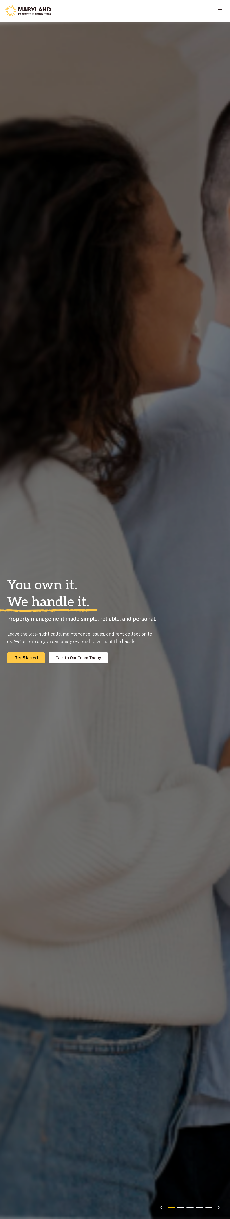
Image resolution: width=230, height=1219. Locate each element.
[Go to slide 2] (180, 1207)
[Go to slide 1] (171, 1207)
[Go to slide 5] (208, 1207)
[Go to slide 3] (190, 1207)
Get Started (26, 657)
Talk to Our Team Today (78, 657)
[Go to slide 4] (199, 1207)
